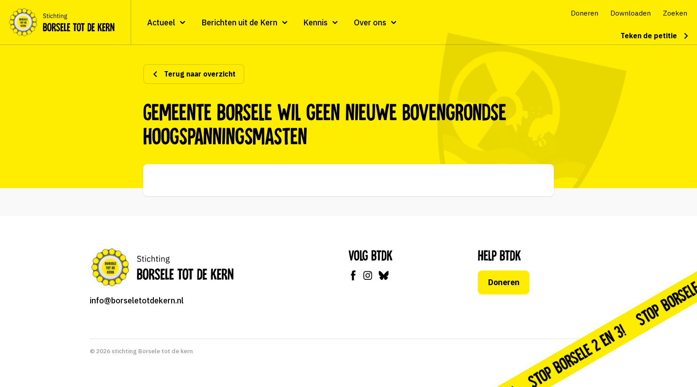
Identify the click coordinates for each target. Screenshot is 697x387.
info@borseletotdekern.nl (137, 300)
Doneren (504, 282)
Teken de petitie (655, 35)
